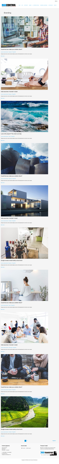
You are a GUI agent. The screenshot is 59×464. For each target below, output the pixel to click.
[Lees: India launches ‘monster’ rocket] (24, 74)
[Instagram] (56, 1)
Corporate (10, 178)
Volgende (55, 440)
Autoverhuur (50, 5)
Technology (10, 347)
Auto (22, 5)
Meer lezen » (3, 98)
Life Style (10, 220)
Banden (30, 5)
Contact (55, 5)
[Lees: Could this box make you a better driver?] (24, 158)
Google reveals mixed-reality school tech (11, 260)
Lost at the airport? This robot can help (11, 134)
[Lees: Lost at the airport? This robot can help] (24, 116)
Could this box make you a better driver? (11, 49)
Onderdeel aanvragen (43, 5)
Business (10, 94)
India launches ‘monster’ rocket (9, 91)
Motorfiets (26, 5)
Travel (9, 136)
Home (19, 5)
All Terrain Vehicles (36, 5)
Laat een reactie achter (4, 94)
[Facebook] (55, 1)
